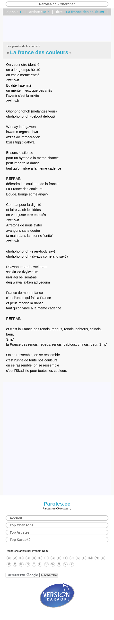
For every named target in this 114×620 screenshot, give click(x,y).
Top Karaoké (20, 540)
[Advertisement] (57, 28)
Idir (46, 12)
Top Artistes (20, 532)
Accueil (16, 518)
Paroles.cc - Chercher (57, 4)
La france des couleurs (85, 12)
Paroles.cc (57, 504)
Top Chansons (22, 525)
